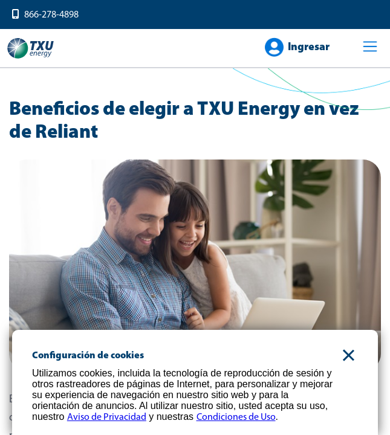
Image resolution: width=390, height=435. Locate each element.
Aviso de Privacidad (106, 417)
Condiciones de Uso (236, 417)
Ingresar (309, 47)
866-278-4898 (51, 15)
